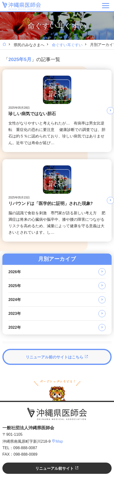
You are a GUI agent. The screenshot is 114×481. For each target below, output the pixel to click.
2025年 (14, 286)
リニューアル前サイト (56, 468)
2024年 (14, 300)
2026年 (14, 272)
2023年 (14, 313)
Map (57, 441)
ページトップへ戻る (57, 390)
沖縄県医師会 (57, 414)
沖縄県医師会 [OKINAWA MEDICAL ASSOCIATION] (21, 5)
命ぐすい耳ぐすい (67, 45)
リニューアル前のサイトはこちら (57, 357)
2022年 (14, 327)
